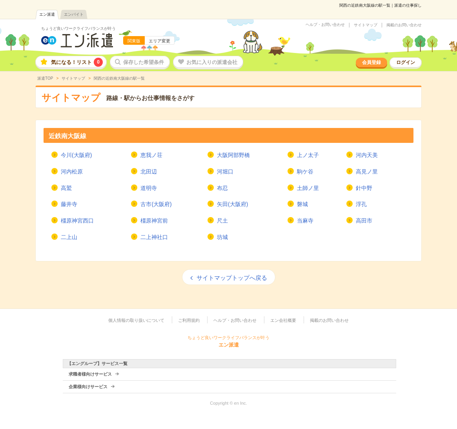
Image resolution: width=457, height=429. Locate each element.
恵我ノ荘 (151, 155)
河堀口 (225, 171)
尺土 (222, 220)
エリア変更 (159, 40)
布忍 (222, 188)
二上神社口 (154, 237)
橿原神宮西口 (77, 220)
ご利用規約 (189, 320)
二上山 (69, 237)
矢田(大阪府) (232, 204)
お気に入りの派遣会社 (211, 62)
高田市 (364, 220)
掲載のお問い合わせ (404, 25)
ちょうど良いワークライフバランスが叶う (78, 28)
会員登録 (371, 62)
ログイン (405, 62)
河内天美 (367, 155)
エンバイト (74, 14)
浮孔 (361, 204)
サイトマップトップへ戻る (232, 277)
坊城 (222, 237)
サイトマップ (365, 25)
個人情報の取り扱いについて (136, 320)
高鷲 (66, 188)
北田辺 (148, 171)
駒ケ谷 (305, 171)
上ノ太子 (308, 155)
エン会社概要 (283, 320)
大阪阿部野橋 (233, 155)
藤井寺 (69, 204)
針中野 (364, 188)
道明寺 (148, 188)
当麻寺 (305, 220)
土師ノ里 (308, 188)
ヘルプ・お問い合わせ (325, 25)
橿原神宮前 (154, 220)
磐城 (302, 204)
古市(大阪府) (155, 204)
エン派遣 (47, 14)
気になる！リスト (77, 62)
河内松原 (72, 171)
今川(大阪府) (76, 155)
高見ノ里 (367, 171)
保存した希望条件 (143, 62)
